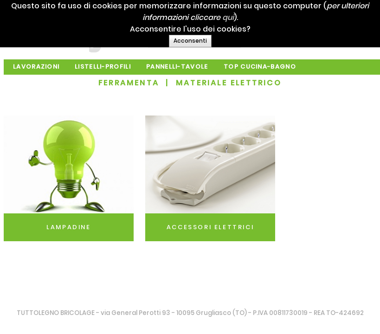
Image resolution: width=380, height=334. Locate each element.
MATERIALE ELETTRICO (229, 82)
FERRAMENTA (128, 82)
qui (264, 17)
